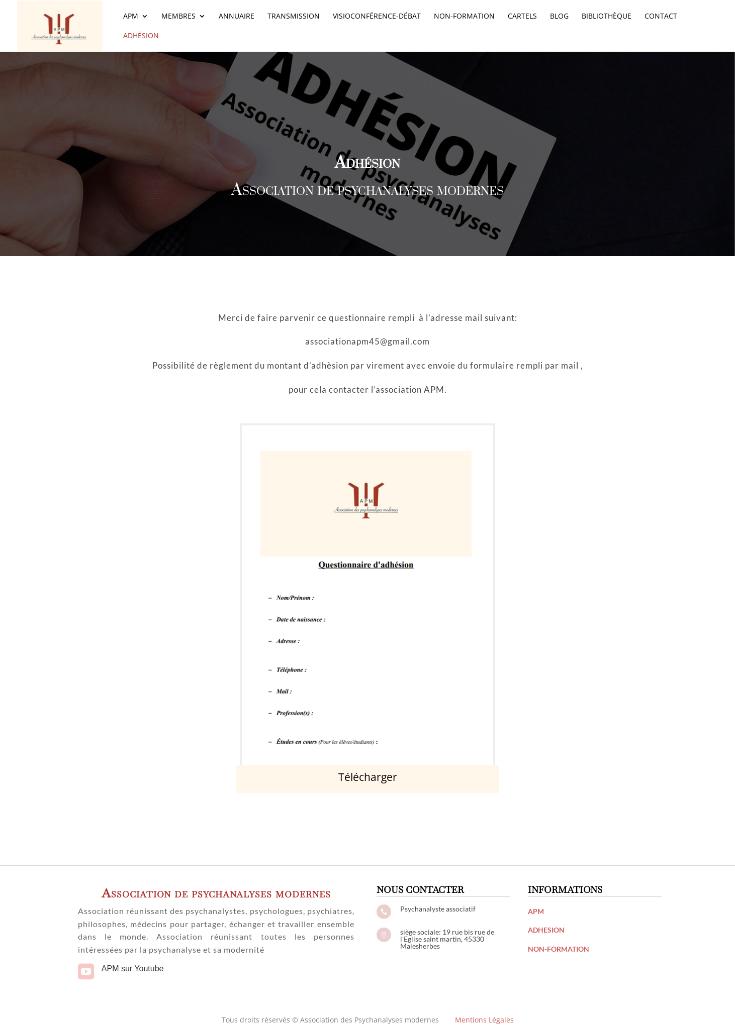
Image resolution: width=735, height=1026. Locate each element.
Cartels (522, 17)
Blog (559, 17)
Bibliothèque (606, 17)
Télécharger (367, 777)
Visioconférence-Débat (377, 17)
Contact (661, 17)
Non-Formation (464, 17)
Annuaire (236, 17)
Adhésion (141, 36)
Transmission (293, 17)
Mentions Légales (484, 1019)
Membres (178, 17)
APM (130, 17)
